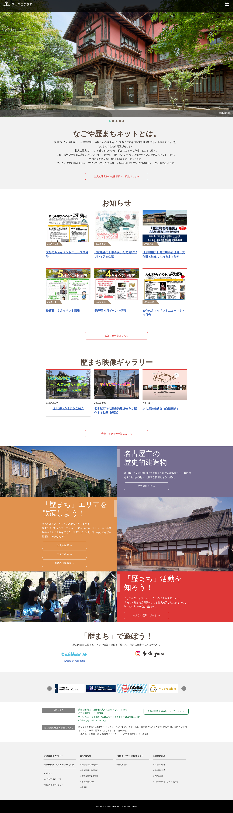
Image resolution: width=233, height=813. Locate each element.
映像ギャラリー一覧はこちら (116, 433)
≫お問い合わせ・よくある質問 (165, 782)
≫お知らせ (48, 773)
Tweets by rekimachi (74, 661)
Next (185, 690)
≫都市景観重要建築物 (89, 776)
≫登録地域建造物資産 (89, 765)
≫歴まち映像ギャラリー (53, 785)
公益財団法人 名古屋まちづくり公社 (59, 765)
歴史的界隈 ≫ (64, 545)
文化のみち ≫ (64, 554)
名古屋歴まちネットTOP (53, 756)
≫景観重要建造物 (87, 782)
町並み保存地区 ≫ (64, 563)
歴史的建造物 (85, 756)
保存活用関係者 (159, 756)
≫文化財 (83, 787)
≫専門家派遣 (158, 776)
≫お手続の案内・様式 (52, 779)
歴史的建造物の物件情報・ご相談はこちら (116, 176)
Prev (51, 690)
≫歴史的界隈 (121, 765)
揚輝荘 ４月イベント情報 (110, 310)
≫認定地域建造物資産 (89, 770)
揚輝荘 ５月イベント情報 (63, 310)
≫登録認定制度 (159, 770)
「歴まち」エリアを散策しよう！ (129, 756)
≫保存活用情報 (159, 765)
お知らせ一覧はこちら (117, 335)
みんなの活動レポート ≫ (146, 615)
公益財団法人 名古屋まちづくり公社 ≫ (166, 711)
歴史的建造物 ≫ (146, 486)
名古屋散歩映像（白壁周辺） (161, 408)
